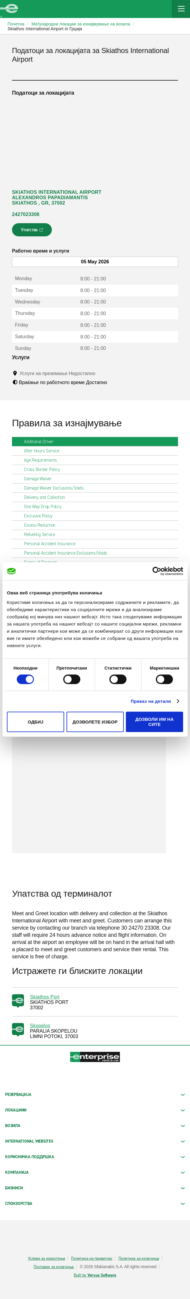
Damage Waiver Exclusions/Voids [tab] (56, 488)
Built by (95, 1275)
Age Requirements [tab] (43, 460)
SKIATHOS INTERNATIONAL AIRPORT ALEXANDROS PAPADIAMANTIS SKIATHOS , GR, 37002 (56, 198)
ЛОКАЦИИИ (95, 1110)
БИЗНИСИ (95, 1188)
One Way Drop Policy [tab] (45, 507)
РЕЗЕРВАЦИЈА (95, 1094)
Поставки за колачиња (54, 1267)
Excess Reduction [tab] (42, 525)
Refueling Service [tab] (42, 534)
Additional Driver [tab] (41, 442)
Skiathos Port (44, 996)
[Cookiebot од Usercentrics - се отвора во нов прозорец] (157, 571)
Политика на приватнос (91, 1258)
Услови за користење (46, 1258)
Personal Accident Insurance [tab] (52, 544)
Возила (95, 1126)
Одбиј (35, 721)
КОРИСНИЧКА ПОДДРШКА (95, 1157)
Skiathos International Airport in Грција (44, 28)
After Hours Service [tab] (44, 451)
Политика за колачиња (138, 1258)
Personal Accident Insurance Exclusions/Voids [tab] (68, 553)
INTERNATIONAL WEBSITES (95, 1141)
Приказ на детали (151, 701)
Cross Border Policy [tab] (44, 469)
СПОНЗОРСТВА (95, 1203)
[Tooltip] (101, 373)
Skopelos (40, 1025)
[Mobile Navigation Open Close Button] (181, 9)
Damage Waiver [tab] (40, 479)
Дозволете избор (95, 721)
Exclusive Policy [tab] (40, 516)
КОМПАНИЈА (95, 1172)
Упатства (32, 231)
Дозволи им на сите (154, 722)
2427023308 (25, 214)
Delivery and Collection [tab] (47, 497)
